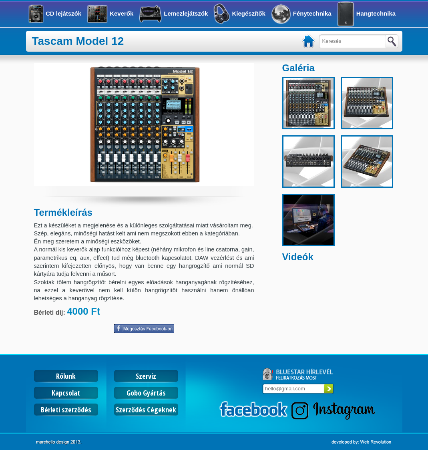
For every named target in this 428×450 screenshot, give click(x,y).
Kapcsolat (66, 393)
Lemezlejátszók (186, 13)
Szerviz (146, 376)
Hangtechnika (376, 13)
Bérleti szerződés (66, 409)
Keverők (121, 13)
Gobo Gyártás (146, 393)
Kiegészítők (248, 13)
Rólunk (66, 376)
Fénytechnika (312, 13)
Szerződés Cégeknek (146, 409)
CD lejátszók (63, 13)
